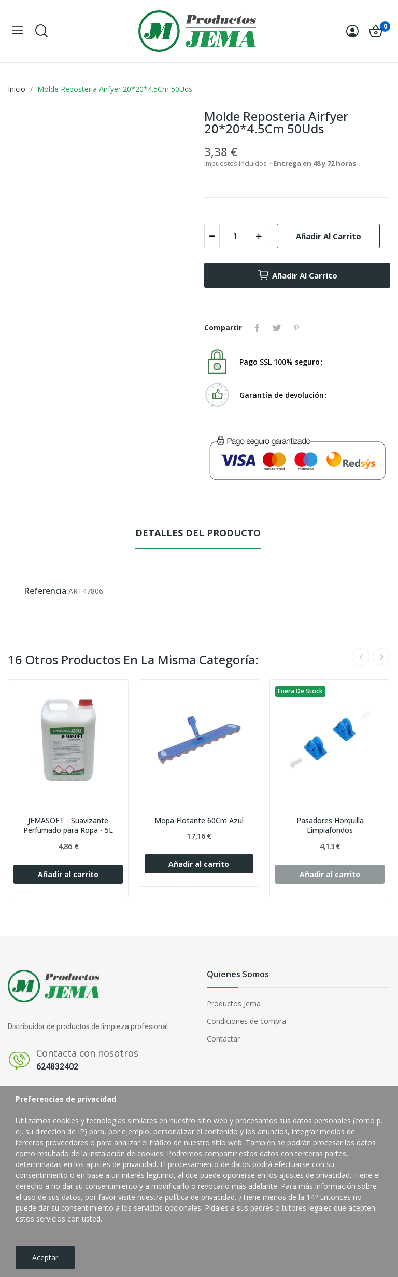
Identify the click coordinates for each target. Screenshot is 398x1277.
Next (381, 657)
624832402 (57, 1067)
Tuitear (277, 328)
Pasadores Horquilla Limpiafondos (330, 825)
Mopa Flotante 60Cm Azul (199, 820)
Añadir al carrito (328, 236)
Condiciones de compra (246, 1021)
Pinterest (296, 328)
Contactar (223, 1039)
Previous (360, 657)
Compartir (257, 328)
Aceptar (45, 1257)
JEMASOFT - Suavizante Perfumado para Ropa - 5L (68, 825)
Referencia (45, 590)
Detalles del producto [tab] (198, 532)
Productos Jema (234, 1003)
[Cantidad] (235, 236)
